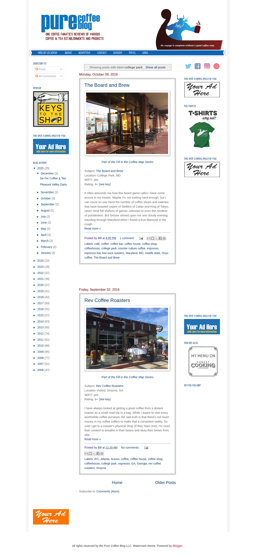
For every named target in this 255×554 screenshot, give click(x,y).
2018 (40, 297)
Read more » (92, 228)
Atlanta (105, 459)
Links (145, 53)
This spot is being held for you (49, 135)
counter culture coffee (131, 248)
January (46, 252)
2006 (40, 370)
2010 (40, 345)
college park (109, 248)
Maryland (132, 253)
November (48, 192)
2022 (40, 273)
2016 (40, 309)
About (68, 53)
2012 (40, 333)
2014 (40, 321)
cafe (97, 243)
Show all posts (156, 67)
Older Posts (165, 483)
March (45, 240)
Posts (40, 69)
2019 (40, 291)
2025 (40, 168)
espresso (152, 248)
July (44, 216)
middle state (152, 253)
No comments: (130, 447)
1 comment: (127, 238)
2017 (40, 303)
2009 (40, 351)
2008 (40, 358)
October (46, 198)
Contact (102, 53)
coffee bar (116, 243)
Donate (117, 53)
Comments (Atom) (107, 491)
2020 (40, 285)
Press (132, 53)
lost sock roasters (113, 253)
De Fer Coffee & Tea (53, 178)
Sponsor (37, 88)
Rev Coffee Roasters (107, 300)
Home (117, 483)
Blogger (177, 545)
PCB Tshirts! (190, 106)
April (44, 234)
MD (141, 253)
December (48, 173)
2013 (40, 327)
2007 (40, 363)
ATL (96, 459)
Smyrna (101, 468)
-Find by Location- (47, 53)
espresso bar (92, 253)
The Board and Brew (107, 85)
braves (115, 459)
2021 (40, 278)
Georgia (142, 463)
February (47, 247)
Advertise (84, 53)
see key (105, 184)
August (45, 210)
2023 (40, 266)
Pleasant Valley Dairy (53, 184)
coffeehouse (92, 248)
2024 (40, 260)
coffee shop (149, 243)
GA (133, 463)
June (44, 222)
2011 (40, 339)
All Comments (45, 76)
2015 (40, 315)
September (48, 204)
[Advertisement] (127, 276)
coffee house (132, 243)
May (44, 228)
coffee (105, 243)
